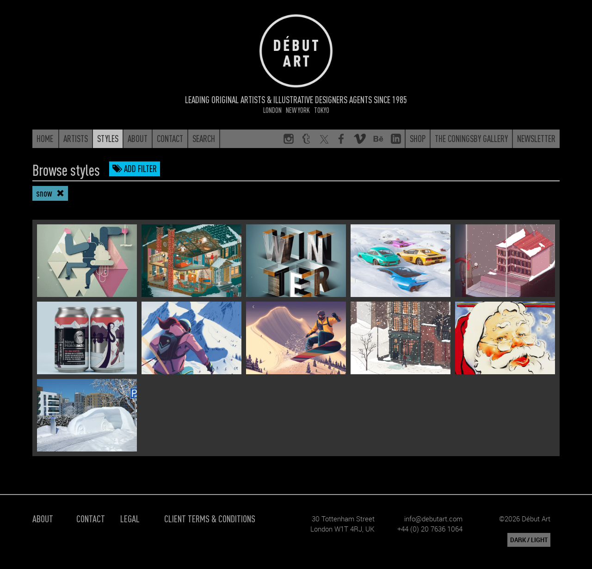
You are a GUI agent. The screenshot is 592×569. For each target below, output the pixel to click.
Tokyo (321, 110)
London (272, 110)
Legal (130, 518)
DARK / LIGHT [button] (529, 540)
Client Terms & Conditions (209, 518)
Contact (90, 518)
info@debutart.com (433, 518)
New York (298, 110)
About (42, 518)
